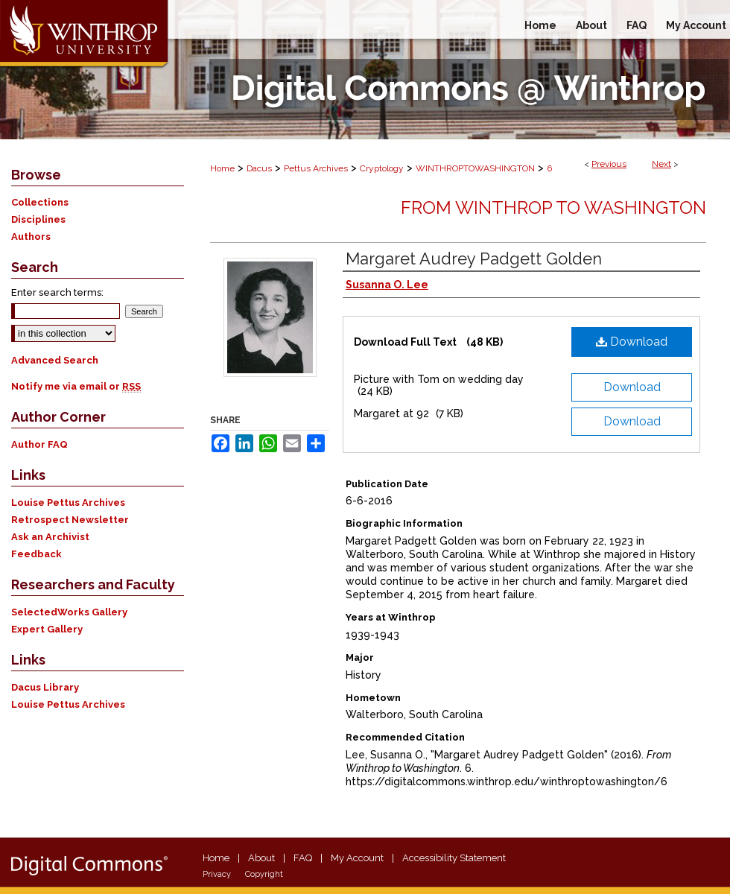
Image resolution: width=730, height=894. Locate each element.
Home (222, 168)
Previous (608, 164)
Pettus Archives (316, 168)
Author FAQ (39, 444)
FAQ (302, 857)
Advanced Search (54, 360)
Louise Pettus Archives (68, 502)
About (261, 857)
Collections (40, 202)
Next (661, 164)
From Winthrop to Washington (553, 207)
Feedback (36, 553)
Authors (31, 236)
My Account (357, 857)
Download (631, 342)
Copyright (264, 874)
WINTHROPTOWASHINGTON (475, 168)
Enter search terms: (57, 292)
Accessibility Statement (454, 857)
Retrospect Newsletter (70, 519)
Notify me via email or (76, 386)
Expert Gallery (47, 629)
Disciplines (38, 219)
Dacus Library (45, 687)
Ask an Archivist (50, 536)
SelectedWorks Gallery (69, 612)
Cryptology (382, 168)
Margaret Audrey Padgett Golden (474, 258)
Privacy (217, 874)
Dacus (259, 168)
